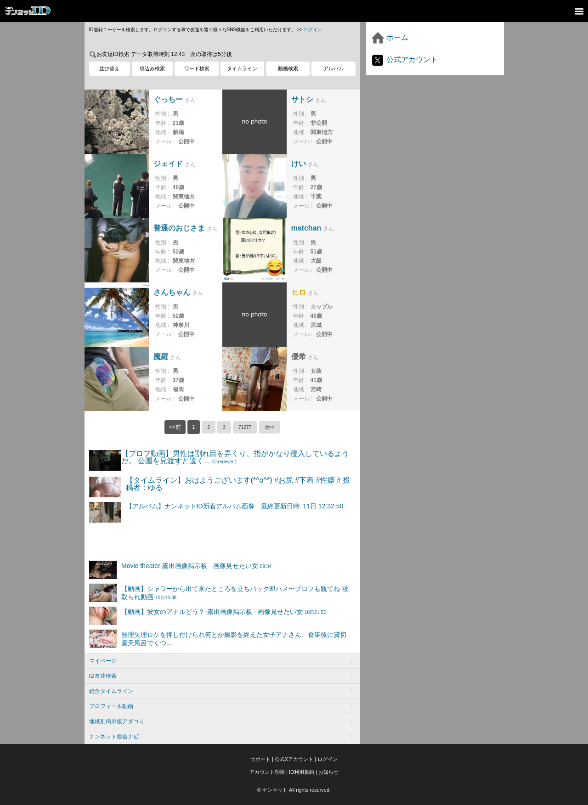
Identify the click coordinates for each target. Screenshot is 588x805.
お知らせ (328, 772)
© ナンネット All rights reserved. (294, 790)
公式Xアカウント (294, 759)
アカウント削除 (267, 772)
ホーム (389, 37)
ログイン (313, 29)
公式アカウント (404, 59)
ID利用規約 (301, 772)
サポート (260, 759)
